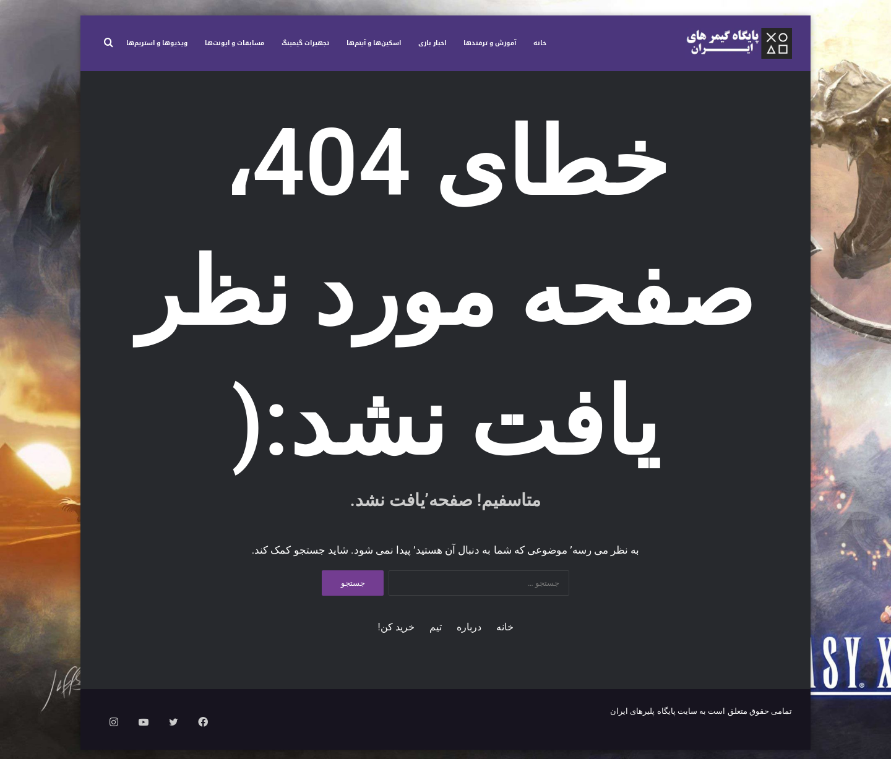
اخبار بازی (432, 43)
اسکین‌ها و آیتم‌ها (373, 43)
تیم (435, 637)
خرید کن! (396, 637)
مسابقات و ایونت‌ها (234, 43)
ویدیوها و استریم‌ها (156, 43)
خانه (539, 43)
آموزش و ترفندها (489, 43)
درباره (469, 637)
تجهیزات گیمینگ (305, 43)
